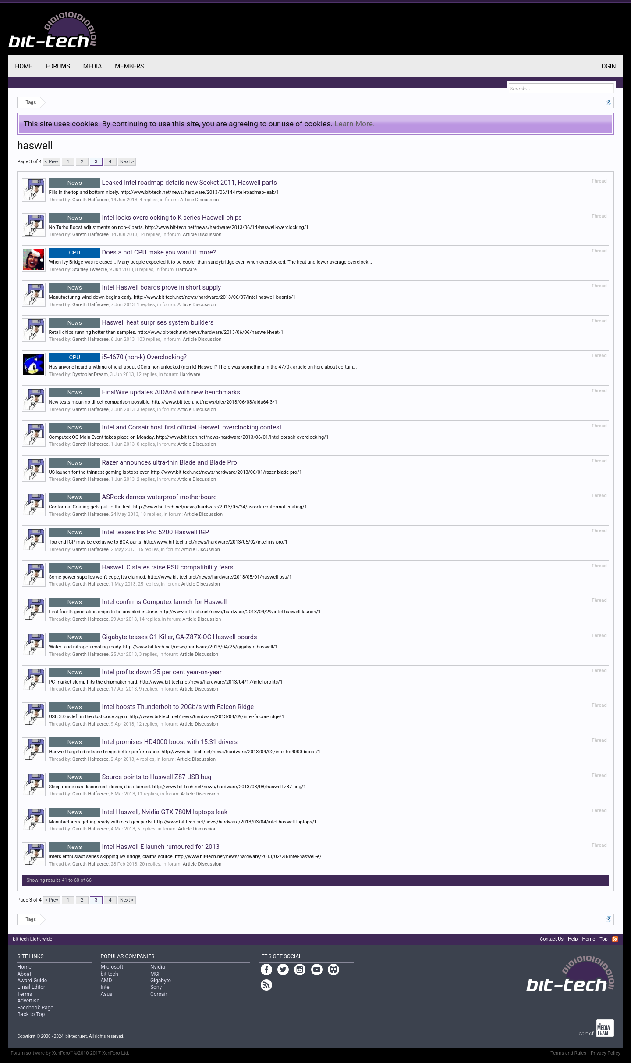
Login (607, 66)
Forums (58, 66)
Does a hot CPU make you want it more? (132, 252)
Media (92, 66)
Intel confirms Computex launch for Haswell (138, 602)
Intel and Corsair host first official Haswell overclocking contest (165, 427)
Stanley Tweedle (89, 269)
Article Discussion (199, 200)
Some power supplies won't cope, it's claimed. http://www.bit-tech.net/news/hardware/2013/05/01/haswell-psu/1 (170, 577)
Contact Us (552, 939)
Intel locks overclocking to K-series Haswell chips (145, 218)
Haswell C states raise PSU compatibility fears (141, 567)
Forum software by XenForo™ (70, 1053)
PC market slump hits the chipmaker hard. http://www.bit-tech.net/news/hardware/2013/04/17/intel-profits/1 (166, 682)
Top (603, 939)
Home (23, 66)
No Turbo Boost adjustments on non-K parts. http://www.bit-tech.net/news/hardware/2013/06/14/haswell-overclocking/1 (178, 227)
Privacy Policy (605, 1053)
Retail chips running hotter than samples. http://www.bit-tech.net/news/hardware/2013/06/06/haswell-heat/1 (166, 332)
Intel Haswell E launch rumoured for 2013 (134, 847)
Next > (127, 162)
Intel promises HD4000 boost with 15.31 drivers (143, 742)
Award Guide (32, 980)
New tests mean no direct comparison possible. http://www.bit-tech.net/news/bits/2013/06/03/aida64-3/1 (163, 402)
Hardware (186, 269)
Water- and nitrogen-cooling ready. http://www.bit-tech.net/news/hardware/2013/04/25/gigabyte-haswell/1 (163, 647)
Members (129, 66)
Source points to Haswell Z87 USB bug (130, 777)
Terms (24, 994)
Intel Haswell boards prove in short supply (135, 287)
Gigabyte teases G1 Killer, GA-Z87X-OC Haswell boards (153, 637)
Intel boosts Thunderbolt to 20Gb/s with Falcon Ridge (151, 707)
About (24, 974)
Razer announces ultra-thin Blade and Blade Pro (143, 462)
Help (573, 939)
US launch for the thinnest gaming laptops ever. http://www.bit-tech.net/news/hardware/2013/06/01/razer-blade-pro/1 (175, 472)
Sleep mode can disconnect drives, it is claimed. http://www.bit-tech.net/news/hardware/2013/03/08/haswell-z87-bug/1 (177, 787)
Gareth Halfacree (90, 200)
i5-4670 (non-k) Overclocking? (118, 357)
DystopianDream (90, 374)
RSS (615, 939)
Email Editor (31, 987)
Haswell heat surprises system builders (131, 322)
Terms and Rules (568, 1053)
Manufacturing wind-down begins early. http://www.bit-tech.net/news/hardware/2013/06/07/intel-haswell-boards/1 (172, 297)
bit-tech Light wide (32, 939)
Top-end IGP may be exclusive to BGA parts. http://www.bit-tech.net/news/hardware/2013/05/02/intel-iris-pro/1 (168, 542)
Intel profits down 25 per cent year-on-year (135, 672)
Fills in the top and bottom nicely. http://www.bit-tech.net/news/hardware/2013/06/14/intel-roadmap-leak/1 (164, 192)
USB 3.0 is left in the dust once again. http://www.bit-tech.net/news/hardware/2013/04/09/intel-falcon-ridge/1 (166, 716)
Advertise (28, 1001)
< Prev (51, 162)
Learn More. (354, 123)
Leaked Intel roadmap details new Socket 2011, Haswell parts (163, 182)
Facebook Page (35, 1008)
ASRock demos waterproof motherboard (133, 497)
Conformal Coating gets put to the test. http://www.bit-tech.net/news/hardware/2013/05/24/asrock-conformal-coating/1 (178, 507)
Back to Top (31, 1014)
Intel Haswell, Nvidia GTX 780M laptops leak (138, 812)
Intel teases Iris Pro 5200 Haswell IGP (129, 532)
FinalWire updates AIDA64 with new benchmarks (144, 392)
